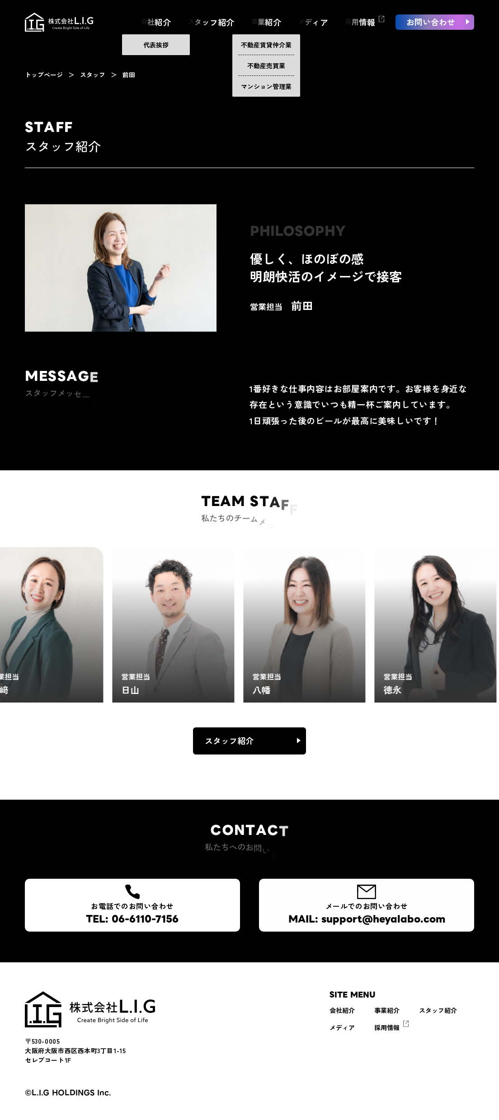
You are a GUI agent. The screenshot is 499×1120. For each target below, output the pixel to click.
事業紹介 (387, 1010)
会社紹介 (342, 1010)
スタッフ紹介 (229, 740)
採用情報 (387, 1027)
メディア (342, 1027)
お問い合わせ (430, 32)
